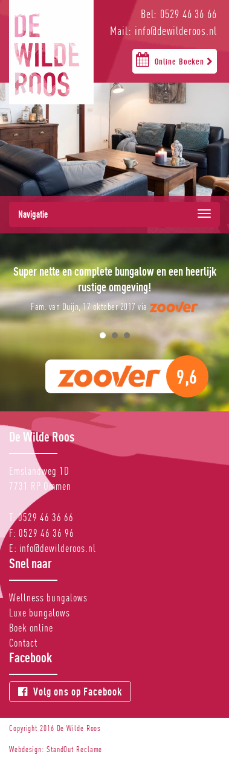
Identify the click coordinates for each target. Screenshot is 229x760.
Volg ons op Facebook (70, 691)
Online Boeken (174, 59)
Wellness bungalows (48, 597)
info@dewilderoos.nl (57, 548)
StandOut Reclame (74, 749)
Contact (23, 642)
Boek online (31, 627)
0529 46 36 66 (46, 517)
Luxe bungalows (39, 612)
